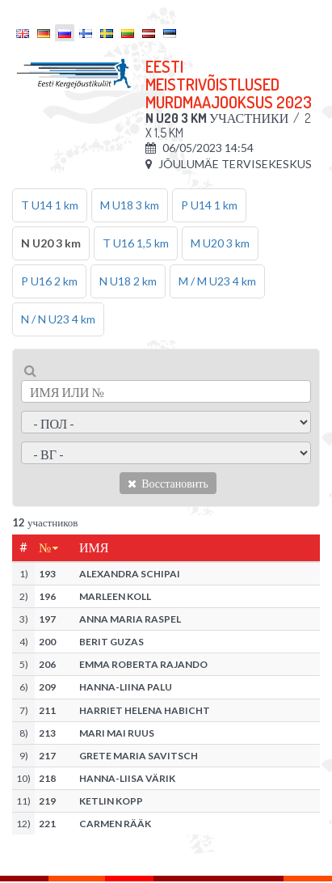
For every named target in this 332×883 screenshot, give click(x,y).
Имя (93, 547)
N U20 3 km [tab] (51, 243)
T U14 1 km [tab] (49, 205)
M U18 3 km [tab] (129, 205)
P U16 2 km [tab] (49, 281)
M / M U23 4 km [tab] (217, 281)
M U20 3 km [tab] (220, 243)
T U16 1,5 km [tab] (136, 243)
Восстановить (168, 483)
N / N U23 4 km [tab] (58, 319)
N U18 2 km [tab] (128, 281)
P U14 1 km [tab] (209, 205)
